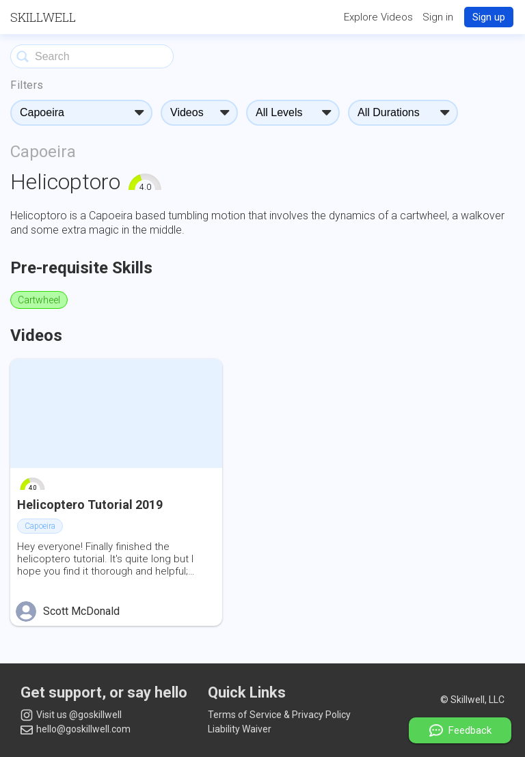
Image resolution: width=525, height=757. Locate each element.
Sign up (488, 17)
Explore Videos (378, 17)
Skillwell (43, 17)
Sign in (437, 17)
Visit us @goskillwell (71, 715)
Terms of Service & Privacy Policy (279, 714)
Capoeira (43, 151)
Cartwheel (39, 299)
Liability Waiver (239, 729)
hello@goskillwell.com (76, 729)
